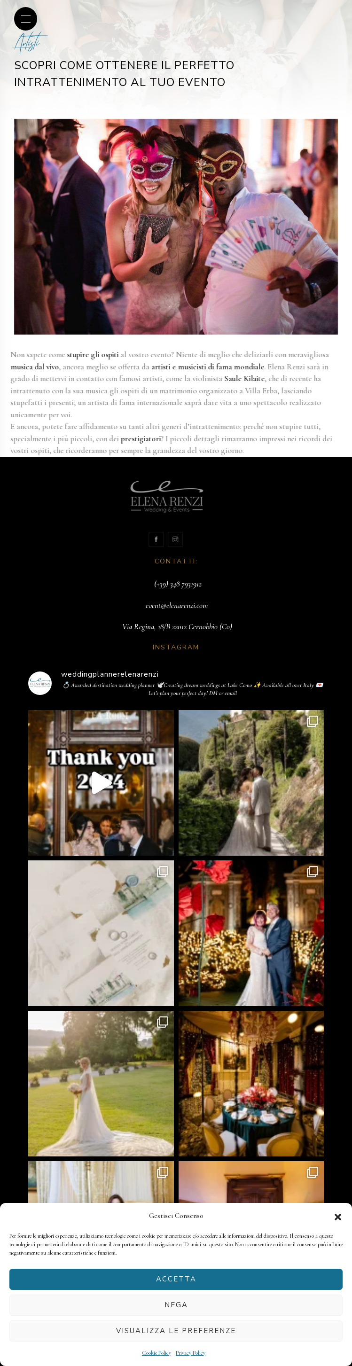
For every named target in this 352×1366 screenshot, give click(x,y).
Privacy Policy (190, 1353)
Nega (176, 1305)
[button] (338, 1216)
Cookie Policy (156, 1353)
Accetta (176, 1279)
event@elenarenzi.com (177, 605)
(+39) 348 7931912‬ (178, 584)
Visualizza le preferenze (176, 1330)
